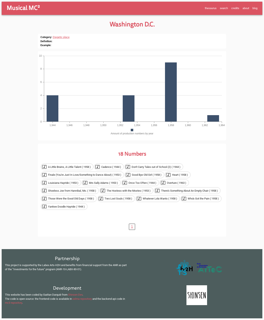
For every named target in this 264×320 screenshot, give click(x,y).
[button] (67, 167)
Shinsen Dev (75, 294)
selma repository (82, 298)
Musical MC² (23, 8)
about (246, 8)
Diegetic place (61, 37)
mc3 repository (13, 302)
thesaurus (211, 8)
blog (254, 8)
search (224, 8)
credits (235, 8)
